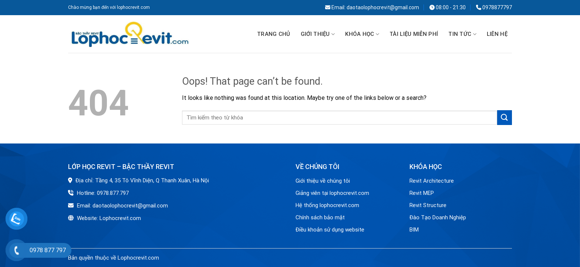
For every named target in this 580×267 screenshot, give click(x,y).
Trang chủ (273, 34)
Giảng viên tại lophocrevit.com (332, 193)
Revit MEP (421, 193)
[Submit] (504, 117)
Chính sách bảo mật (320, 217)
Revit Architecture (431, 181)
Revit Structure (428, 205)
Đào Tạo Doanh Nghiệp (438, 217)
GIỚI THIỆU (318, 34)
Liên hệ (497, 34)
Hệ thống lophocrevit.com (327, 205)
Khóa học (362, 34)
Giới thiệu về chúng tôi (323, 181)
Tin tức (462, 34)
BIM (414, 229)
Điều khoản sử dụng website (330, 229)
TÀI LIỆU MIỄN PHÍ (414, 34)
